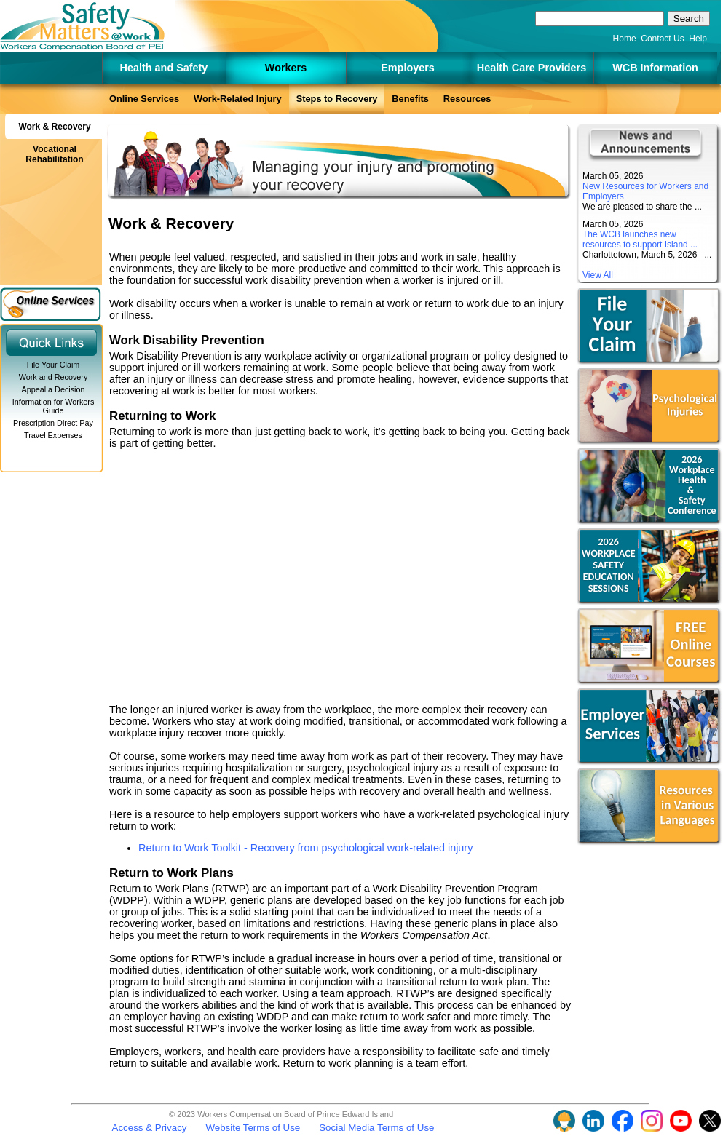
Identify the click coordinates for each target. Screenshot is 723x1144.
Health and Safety (164, 68)
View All (597, 275)
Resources (467, 98)
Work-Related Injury (238, 98)
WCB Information (655, 68)
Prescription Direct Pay (53, 422)
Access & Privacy (149, 1127)
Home (624, 38)
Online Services (144, 98)
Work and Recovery (53, 377)
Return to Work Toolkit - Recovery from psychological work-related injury (305, 848)
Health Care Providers (531, 68)
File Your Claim (53, 364)
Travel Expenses (53, 435)
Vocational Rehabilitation (54, 154)
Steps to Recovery (337, 98)
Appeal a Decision (52, 389)
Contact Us (662, 38)
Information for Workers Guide (53, 406)
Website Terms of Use (252, 1127)
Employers (408, 68)
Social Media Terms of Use (376, 1127)
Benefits (410, 98)
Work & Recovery (54, 127)
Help (698, 38)
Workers (286, 68)
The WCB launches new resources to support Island (635, 239)
